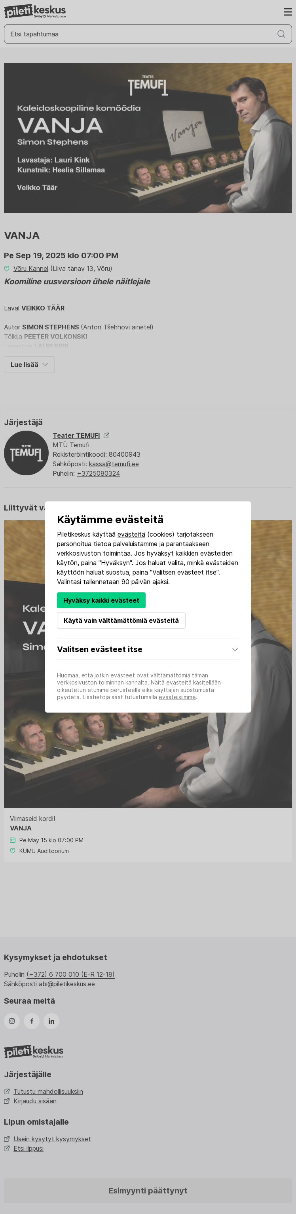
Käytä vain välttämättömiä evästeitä (121, 620)
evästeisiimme (177, 697)
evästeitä (131, 534)
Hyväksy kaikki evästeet (101, 600)
